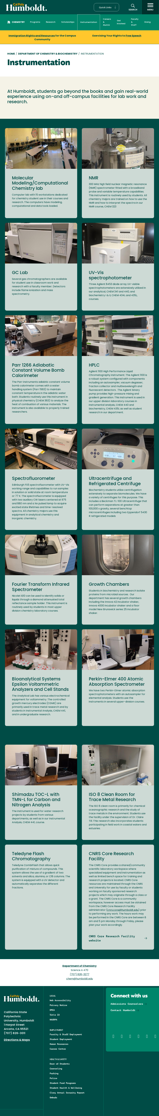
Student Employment (61, 1039)
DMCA (52, 1010)
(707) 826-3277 (79, 974)
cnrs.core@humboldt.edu (122, 910)
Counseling (56, 1068)
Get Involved (121, 22)
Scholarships (67, 22)
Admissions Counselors (127, 1003)
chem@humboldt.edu (79, 979)
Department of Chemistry (79, 966)
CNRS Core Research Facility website (112, 938)
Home (11, 54)
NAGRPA (53, 1019)
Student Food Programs (63, 1083)
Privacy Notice (58, 1005)
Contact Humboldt (123, 1010)
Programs (35, 22)
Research (50, 22)
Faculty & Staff (134, 22)
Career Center (58, 1049)
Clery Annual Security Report (67, 1092)
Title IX (55, 1015)
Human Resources (59, 1044)
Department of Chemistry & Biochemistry (47, 54)
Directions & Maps (17, 1040)
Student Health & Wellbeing (66, 1088)
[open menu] (150, 7)
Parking (54, 1073)
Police (53, 1078)
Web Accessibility (60, 1000)
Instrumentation (88, 22)
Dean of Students (60, 1064)
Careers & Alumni (107, 22)
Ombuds (53, 1097)
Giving (147, 22)
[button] (106, 7)
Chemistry (16, 22)
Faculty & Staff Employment (66, 1034)
